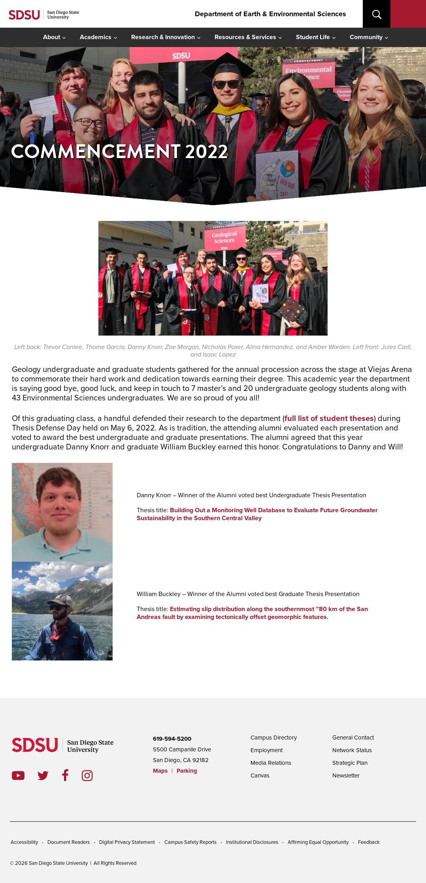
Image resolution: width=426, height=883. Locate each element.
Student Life (313, 37)
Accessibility (24, 842)
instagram (93, 775)
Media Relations (271, 762)
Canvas (260, 775)
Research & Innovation (163, 37)
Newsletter (346, 775)
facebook (72, 775)
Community (366, 37)
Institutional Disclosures (252, 842)
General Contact (353, 737)
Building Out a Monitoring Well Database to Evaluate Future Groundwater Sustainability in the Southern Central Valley (257, 514)
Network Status (352, 750)
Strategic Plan (350, 762)
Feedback (369, 842)
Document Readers (68, 842)
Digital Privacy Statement (127, 842)
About (51, 37)
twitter (49, 775)
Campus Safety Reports (190, 842)
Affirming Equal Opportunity (318, 842)
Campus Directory (274, 737)
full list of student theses (329, 418)
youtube (18, 775)
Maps (160, 770)
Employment (267, 750)
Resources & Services (245, 37)
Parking (187, 770)
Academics (95, 37)
